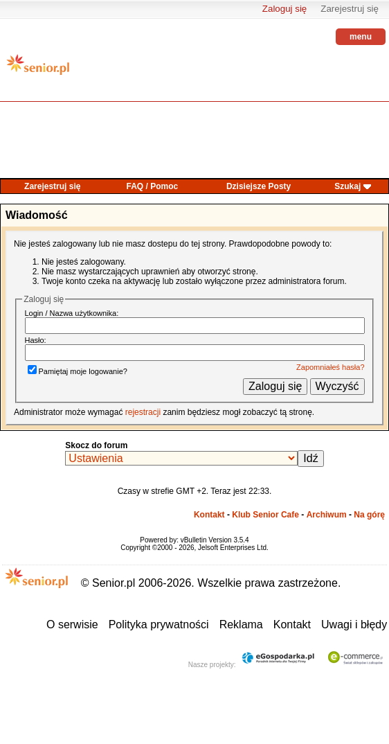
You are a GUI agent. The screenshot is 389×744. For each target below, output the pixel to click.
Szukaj (347, 186)
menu (361, 37)
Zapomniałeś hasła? (330, 367)
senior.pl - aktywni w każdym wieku (38, 69)
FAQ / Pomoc (153, 186)
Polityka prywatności (159, 624)
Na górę (369, 515)
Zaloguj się (284, 8)
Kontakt (209, 515)
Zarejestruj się (349, 8)
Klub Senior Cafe (265, 515)
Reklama (241, 624)
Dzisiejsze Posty (258, 186)
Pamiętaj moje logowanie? (77, 371)
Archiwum (327, 515)
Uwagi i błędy (354, 624)
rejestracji (143, 412)
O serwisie (72, 624)
